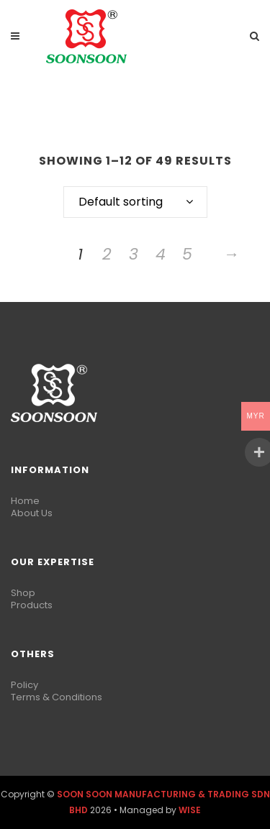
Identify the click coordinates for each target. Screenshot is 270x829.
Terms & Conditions (56, 697)
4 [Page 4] (161, 254)
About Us (32, 513)
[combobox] (135, 202)
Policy (24, 685)
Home (25, 501)
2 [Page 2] (107, 254)
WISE (190, 810)
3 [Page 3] (133, 254)
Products (32, 605)
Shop (23, 593)
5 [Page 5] (187, 254)
